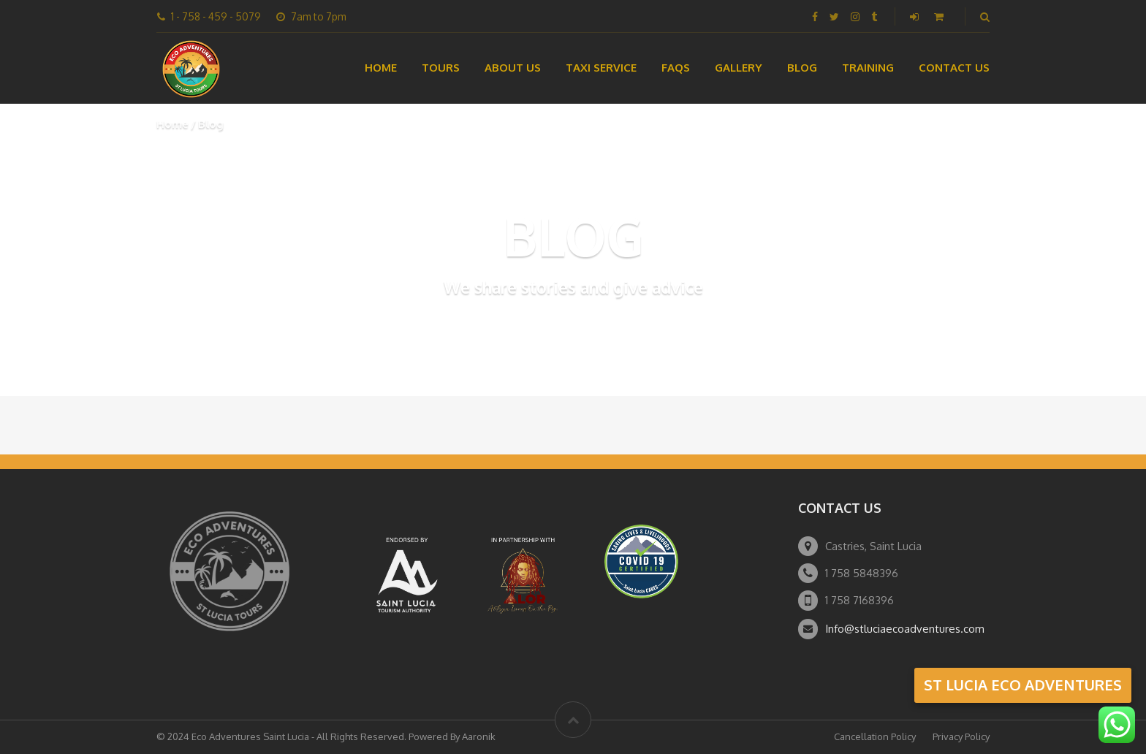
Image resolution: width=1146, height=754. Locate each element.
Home (381, 68)
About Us (513, 68)
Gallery (738, 68)
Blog (802, 68)
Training (868, 68)
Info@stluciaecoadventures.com (904, 629)
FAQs (675, 68)
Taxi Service (601, 68)
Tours (441, 68)
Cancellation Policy (875, 736)
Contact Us (954, 68)
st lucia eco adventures (1023, 684)
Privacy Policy (961, 736)
